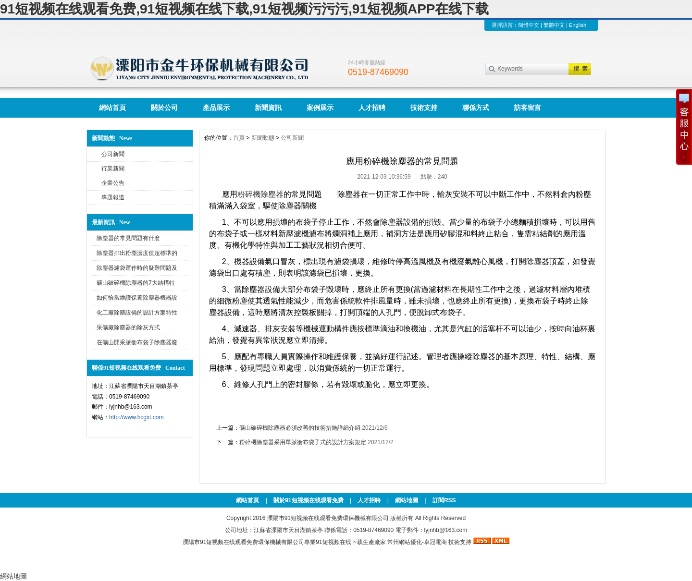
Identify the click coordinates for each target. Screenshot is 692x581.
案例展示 (320, 107)
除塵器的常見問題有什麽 (128, 238)
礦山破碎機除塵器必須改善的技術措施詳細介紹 (299, 427)
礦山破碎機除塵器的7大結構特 (136, 282)
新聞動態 (262, 137)
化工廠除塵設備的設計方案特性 (137, 312)
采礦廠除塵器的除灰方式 (128, 327)
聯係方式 (475, 107)
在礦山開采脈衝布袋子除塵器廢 (137, 342)
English (577, 25)
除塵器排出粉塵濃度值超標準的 (137, 253)
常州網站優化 (404, 542)
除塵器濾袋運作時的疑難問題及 (137, 268)
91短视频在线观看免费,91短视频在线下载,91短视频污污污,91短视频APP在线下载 (244, 8)
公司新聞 (112, 154)
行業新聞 (112, 168)
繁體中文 (554, 25)
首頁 (239, 137)
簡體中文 (528, 25)
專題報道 (112, 197)
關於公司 (164, 107)
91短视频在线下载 (339, 542)
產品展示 (216, 107)
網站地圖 (406, 500)
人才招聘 (371, 107)
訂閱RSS (444, 500)
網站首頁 (112, 107)
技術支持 (423, 107)
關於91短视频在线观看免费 (308, 500)
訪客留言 (527, 107)
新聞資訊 (268, 107)
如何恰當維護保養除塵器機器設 (137, 297)
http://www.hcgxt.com (136, 417)
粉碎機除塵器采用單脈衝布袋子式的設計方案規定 (302, 442)
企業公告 (112, 183)
